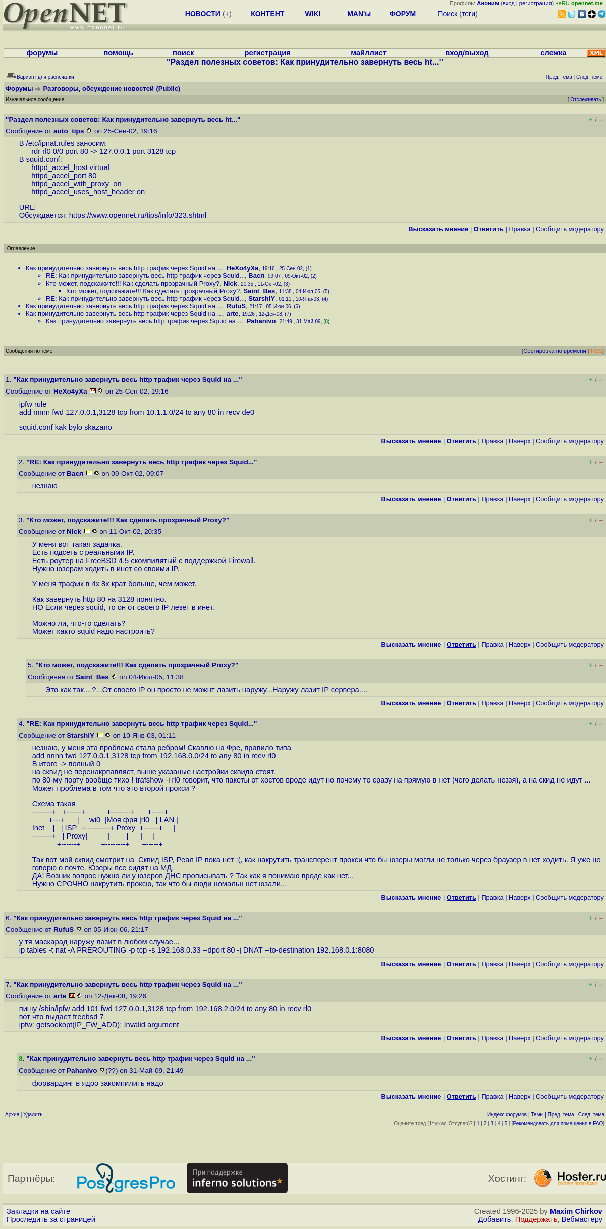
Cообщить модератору (570, 229)
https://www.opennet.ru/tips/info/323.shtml (137, 215)
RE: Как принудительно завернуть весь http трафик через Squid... (145, 276)
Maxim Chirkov (576, 1211)
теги (468, 14)
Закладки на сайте (38, 1211)
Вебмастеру (582, 1219)
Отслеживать (585, 99)
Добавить (494, 1219)
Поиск (447, 14)
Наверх (520, 441)
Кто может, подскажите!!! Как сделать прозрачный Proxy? (132, 283)
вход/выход (466, 53)
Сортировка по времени (554, 351)
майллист (369, 53)
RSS (596, 351)
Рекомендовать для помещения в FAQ (558, 1123)
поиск (183, 53)
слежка (553, 53)
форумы (42, 53)
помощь (118, 53)
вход (509, 3)
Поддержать (536, 1219)
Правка (519, 229)
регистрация (535, 3)
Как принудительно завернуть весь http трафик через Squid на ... (124, 268)
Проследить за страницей (51, 1219)
